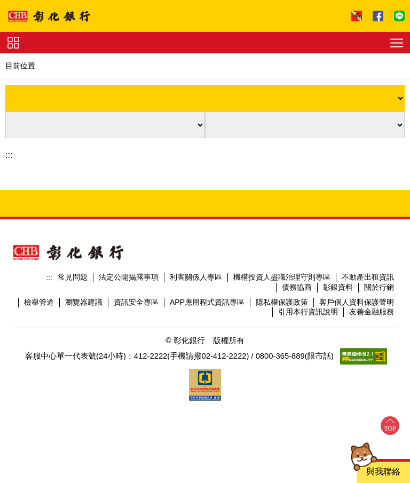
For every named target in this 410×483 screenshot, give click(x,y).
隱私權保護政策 (282, 302)
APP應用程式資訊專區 (207, 302)
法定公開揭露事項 (129, 277)
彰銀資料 (338, 287)
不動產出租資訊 (368, 277)
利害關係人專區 (196, 277)
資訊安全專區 (136, 302)
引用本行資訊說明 (308, 311)
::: (8, 155)
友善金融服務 (371, 311)
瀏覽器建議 (83, 302)
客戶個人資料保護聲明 (356, 302)
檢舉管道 (39, 302)
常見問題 (73, 277)
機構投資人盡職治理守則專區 (281, 277)
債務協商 (297, 287)
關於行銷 (379, 287)
